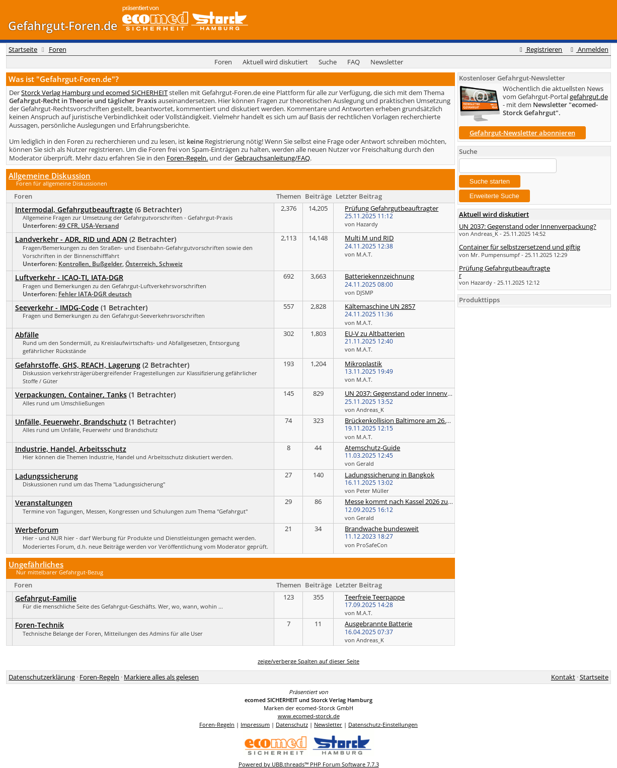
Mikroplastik (363, 363)
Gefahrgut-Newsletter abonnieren (522, 132)
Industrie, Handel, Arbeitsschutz (70, 449)
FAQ (353, 61)
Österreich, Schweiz (154, 264)
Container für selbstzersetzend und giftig (519, 246)
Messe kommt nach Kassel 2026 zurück (403, 501)
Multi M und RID (369, 237)
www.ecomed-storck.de (309, 716)
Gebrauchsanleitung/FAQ (272, 157)
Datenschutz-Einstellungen (383, 724)
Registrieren (539, 49)
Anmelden (588, 49)
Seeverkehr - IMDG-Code (57, 307)
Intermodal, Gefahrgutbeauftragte (74, 209)
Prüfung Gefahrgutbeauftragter (391, 208)
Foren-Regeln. (187, 157)
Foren (57, 49)
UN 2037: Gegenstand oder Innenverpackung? (413, 393)
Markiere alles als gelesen (161, 676)
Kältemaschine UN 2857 (380, 306)
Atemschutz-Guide (372, 447)
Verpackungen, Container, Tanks (71, 394)
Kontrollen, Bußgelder (90, 264)
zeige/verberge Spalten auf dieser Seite (308, 661)
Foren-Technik (39, 625)
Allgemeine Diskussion (50, 175)
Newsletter (386, 61)
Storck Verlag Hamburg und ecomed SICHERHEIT (94, 92)
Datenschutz (292, 724)
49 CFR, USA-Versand (88, 225)
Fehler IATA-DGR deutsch (95, 294)
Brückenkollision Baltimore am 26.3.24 (401, 420)
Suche (328, 61)
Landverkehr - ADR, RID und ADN (71, 239)
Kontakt (563, 676)
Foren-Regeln (99, 676)
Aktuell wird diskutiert (275, 61)
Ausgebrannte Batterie (378, 623)
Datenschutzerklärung (42, 676)
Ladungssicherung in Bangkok (389, 474)
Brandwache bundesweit (382, 528)
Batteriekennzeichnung (379, 276)
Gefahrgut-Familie (45, 598)
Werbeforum (36, 530)
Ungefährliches (36, 564)
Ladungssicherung (46, 476)
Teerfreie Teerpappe (375, 597)
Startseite (23, 49)
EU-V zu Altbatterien (375, 333)
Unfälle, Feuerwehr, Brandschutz (71, 421)
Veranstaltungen (43, 502)
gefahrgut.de (589, 96)
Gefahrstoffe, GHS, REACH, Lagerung (77, 365)
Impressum (255, 724)
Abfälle (27, 334)
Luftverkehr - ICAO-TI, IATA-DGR (69, 277)
